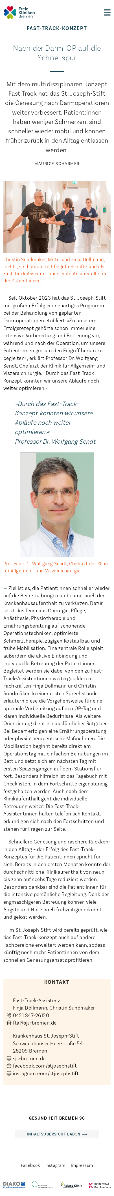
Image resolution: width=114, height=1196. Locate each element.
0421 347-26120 (31, 1015)
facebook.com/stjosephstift (45, 1065)
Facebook (30, 1165)
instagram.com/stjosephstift (46, 1073)
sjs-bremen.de (29, 1058)
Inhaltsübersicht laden (54, 1133)
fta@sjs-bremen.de (35, 1022)
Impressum (82, 1165)
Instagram (55, 1165)
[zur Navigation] (107, 12)
